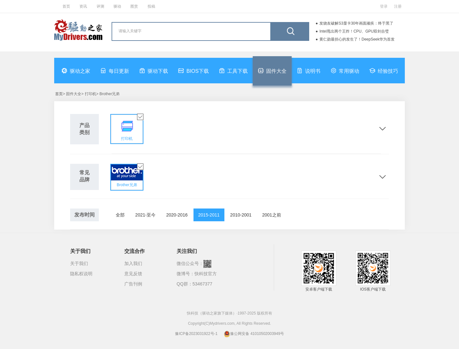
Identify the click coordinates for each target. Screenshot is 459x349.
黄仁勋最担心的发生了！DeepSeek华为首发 (357, 39)
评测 (100, 6)
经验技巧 (383, 70)
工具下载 (233, 70)
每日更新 (114, 70)
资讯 (83, 6)
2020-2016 (177, 214)
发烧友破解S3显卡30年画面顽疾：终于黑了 (356, 23)
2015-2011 (209, 214)
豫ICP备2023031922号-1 (196, 333)
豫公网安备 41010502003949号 (254, 333)
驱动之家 (76, 70)
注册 (398, 6)
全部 (120, 214)
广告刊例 (133, 283)
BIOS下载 (193, 70)
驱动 (117, 6)
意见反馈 (133, 273)
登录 (384, 6)
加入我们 (133, 263)
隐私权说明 (81, 273)
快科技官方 (205, 273)
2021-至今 (145, 214)
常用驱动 (345, 70)
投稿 (151, 6)
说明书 (308, 70)
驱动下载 (153, 70)
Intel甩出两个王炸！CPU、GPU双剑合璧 (354, 31)
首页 (66, 6)
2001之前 (271, 214)
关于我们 (79, 263)
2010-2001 (240, 214)
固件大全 (272, 70)
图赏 (134, 6)
